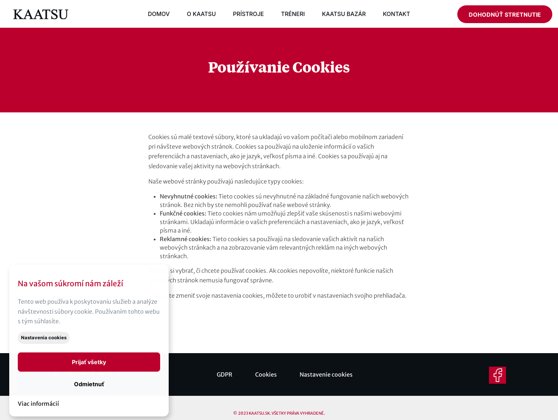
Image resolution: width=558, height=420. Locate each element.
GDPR (224, 374)
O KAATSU (201, 13)
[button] (89, 362)
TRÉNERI (293, 13)
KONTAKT (396, 13)
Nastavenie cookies (326, 374)
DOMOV (158, 13)
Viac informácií (38, 403)
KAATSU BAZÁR (344, 13)
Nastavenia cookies (44, 337)
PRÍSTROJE (248, 13)
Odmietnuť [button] (89, 384)
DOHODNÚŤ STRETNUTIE (505, 14)
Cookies (266, 374)
